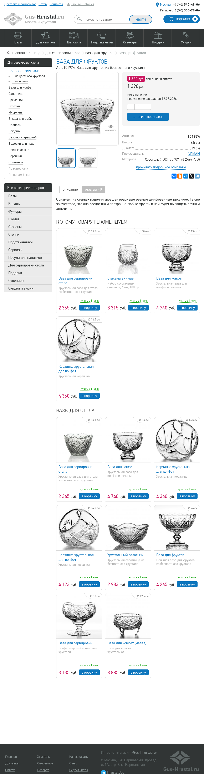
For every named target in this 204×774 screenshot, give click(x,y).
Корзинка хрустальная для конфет (76, 368)
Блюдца (14, 131)
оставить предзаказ (148, 117)
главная (26, 53)
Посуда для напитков (25, 257)
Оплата (10, 770)
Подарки (15, 273)
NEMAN (194, 154)
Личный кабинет (82, 4)
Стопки (13, 234)
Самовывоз (45, 763)
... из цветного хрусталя (28, 76)
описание (70, 189)
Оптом (43, 4)
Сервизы (15, 250)
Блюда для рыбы (20, 119)
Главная (11, 757)
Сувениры (16, 280)
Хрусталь (43, 757)
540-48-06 (186, 4)
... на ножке (20, 81)
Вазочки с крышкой (22, 137)
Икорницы (16, 112)
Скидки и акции (21, 288)
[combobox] (105, 19)
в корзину (89, 307)
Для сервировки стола (23, 62)
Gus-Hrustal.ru (144, 752)
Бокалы (14, 203)
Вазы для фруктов (24, 71)
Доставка (12, 763)
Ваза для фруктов (170, 555)
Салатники (16, 94)
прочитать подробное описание (161, 167)
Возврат (43, 770)
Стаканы (15, 226)
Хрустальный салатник (125, 555)
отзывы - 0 (93, 189)
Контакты (56, 4)
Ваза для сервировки (75, 643)
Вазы (12, 196)
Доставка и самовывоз (20, 4)
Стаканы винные (120, 278)
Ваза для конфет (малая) (126, 643)
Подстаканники (20, 242)
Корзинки (15, 156)
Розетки (14, 106)
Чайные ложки (19, 150)
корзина (187, 19)
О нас (73, 763)
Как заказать (78, 757)
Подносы (15, 125)
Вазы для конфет (21, 87)
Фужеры (15, 211)
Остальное (16, 162)
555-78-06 (187, 10)
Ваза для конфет (169, 278)
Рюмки (13, 219)
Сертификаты (78, 770)
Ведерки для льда (21, 144)
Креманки (15, 100)
